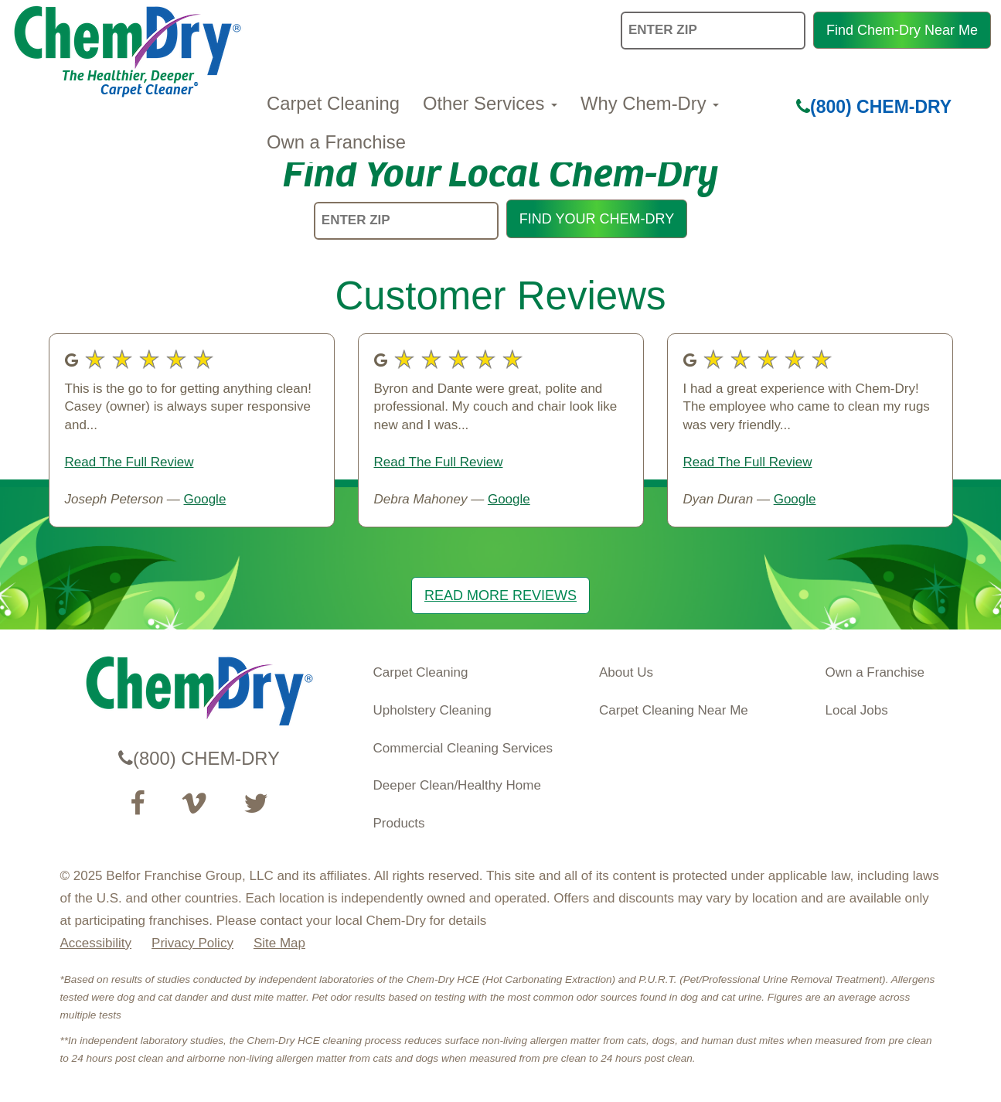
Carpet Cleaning (333, 103)
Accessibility (96, 943)
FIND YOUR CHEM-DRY (596, 219)
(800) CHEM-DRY (874, 107)
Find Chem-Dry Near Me (902, 30)
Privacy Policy (192, 943)
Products (399, 823)
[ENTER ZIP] (406, 221)
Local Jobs (857, 710)
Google (205, 499)
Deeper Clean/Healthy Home (457, 785)
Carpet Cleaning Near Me (673, 710)
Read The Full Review (129, 462)
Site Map (279, 943)
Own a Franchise (336, 141)
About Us (626, 672)
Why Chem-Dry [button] (650, 103)
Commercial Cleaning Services (463, 748)
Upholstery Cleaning (432, 710)
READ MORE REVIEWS (500, 595)
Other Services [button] (490, 103)
